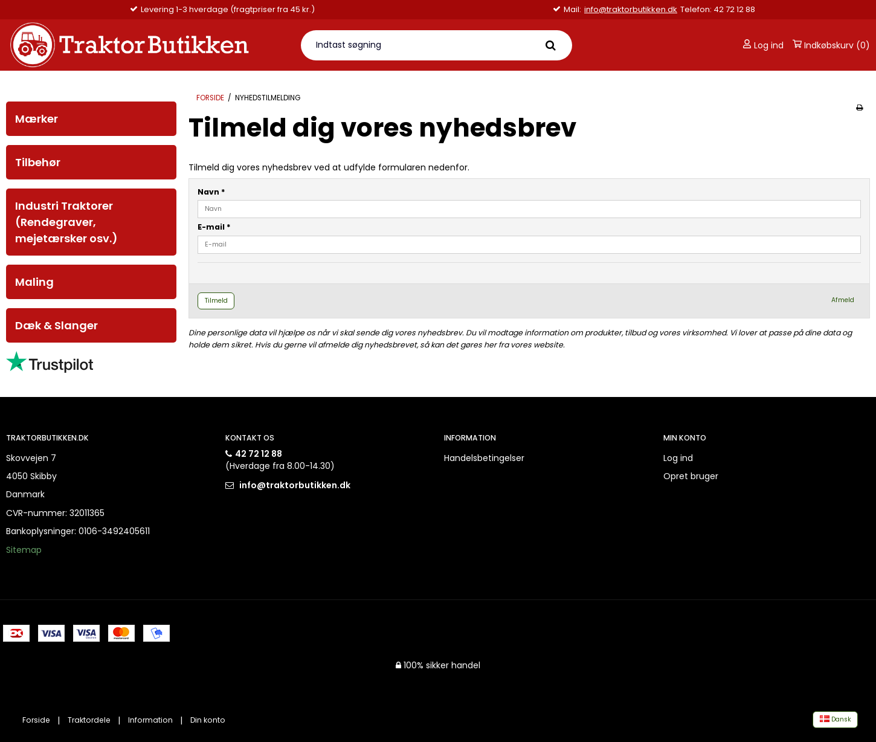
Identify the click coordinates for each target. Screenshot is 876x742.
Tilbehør (37, 162)
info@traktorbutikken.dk (630, 10)
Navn (211, 191)
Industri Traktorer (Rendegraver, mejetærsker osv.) (66, 222)
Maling (34, 281)
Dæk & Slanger (56, 325)
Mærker (36, 118)
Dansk (835, 719)
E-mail (214, 226)
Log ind (763, 45)
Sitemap (24, 550)
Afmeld (842, 300)
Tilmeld (216, 300)
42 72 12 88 (258, 454)
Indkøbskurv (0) (831, 45)
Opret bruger (690, 476)
